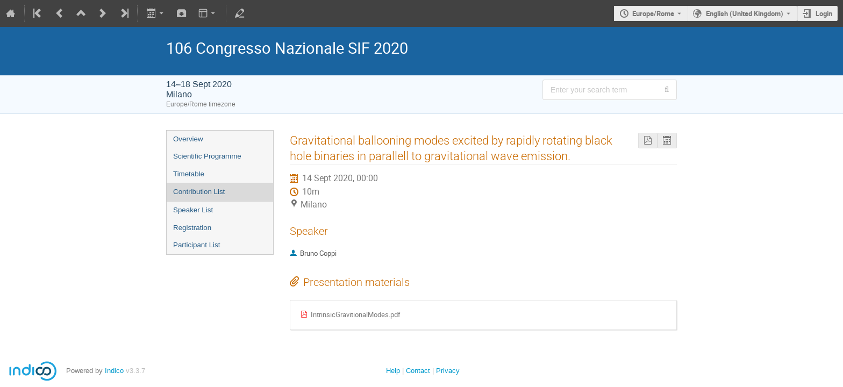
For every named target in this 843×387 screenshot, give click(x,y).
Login (824, 13)
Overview (188, 139)
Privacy (448, 370)
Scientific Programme (207, 156)
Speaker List (193, 210)
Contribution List (199, 192)
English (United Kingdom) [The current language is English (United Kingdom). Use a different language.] (744, 13)
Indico (114, 370)
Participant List (196, 245)
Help (393, 370)
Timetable (188, 174)
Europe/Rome (653, 13)
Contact (418, 370)
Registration (192, 228)
